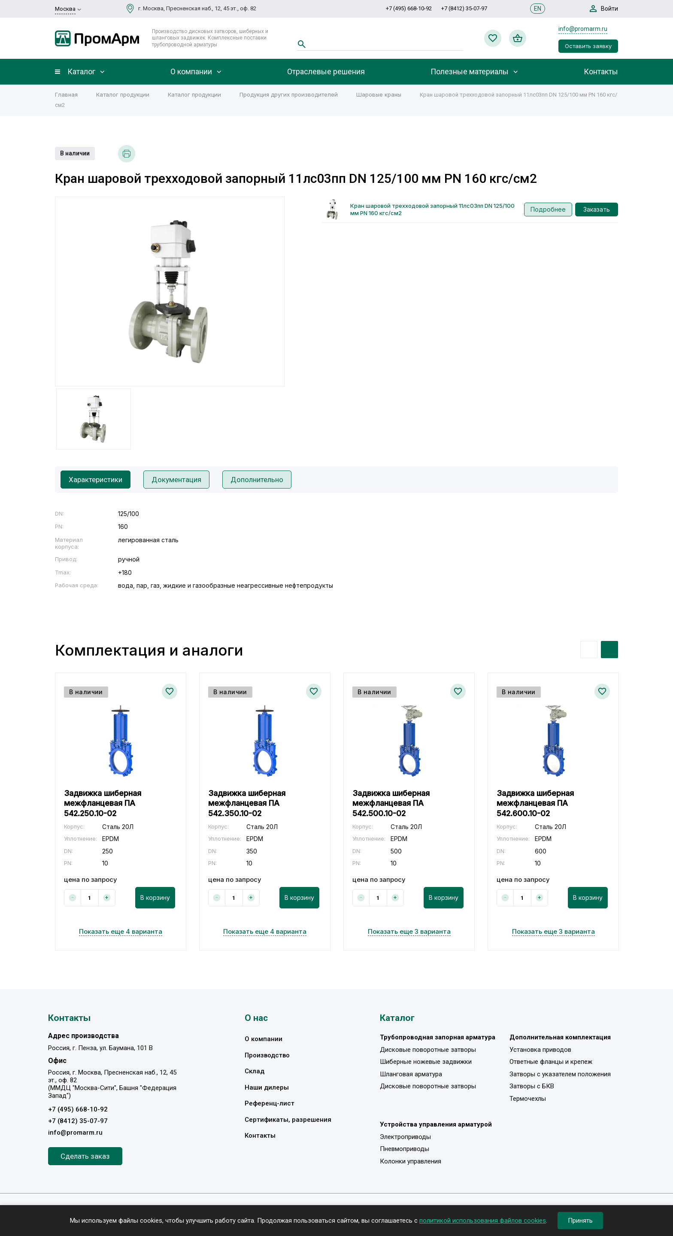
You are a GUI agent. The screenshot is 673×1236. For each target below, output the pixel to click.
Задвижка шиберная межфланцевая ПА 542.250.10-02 (102, 803)
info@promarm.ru (582, 28)
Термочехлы (527, 1098)
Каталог (81, 72)
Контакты (601, 72)
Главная (66, 94)
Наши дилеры (267, 1087)
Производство (267, 1055)
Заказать (596, 209)
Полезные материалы (469, 72)
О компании (191, 72)
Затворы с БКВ (531, 1086)
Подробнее (548, 209)
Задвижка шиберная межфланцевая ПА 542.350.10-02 (246, 803)
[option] (170, 291)
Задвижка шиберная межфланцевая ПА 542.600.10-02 (535, 803)
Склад (254, 1071)
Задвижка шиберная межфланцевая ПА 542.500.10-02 (391, 803)
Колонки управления (410, 1161)
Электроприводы (405, 1137)
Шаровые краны (378, 94)
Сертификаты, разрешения (288, 1120)
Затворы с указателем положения (560, 1074)
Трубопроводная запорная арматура (437, 1037)
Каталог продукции (122, 94)
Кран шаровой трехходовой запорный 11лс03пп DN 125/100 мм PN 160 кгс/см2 (432, 209)
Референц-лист (269, 1103)
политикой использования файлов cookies (482, 1220)
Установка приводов (540, 1050)
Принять (580, 1220)
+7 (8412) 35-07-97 (464, 8)
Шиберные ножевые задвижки (426, 1062)
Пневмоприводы (404, 1149)
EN (537, 8)
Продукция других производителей (288, 94)
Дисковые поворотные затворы (428, 1050)
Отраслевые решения (326, 72)
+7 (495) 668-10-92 (409, 8)
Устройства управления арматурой (436, 1124)
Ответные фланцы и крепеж (550, 1062)
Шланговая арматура (411, 1074)
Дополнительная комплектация (560, 1037)
